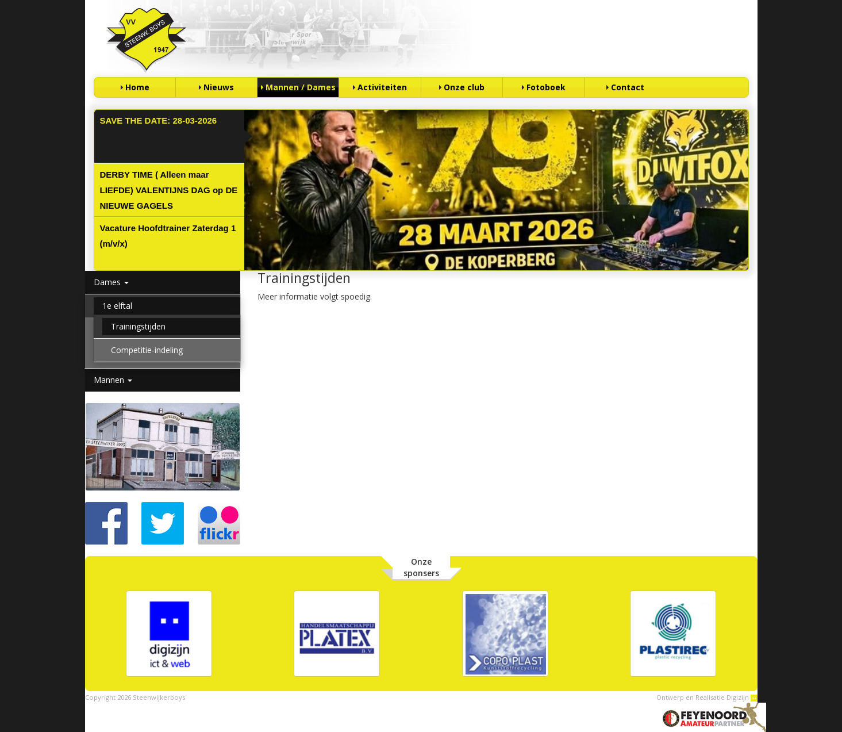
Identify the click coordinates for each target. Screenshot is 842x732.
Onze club (464, 87)
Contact (627, 87)
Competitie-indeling (147, 349)
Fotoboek (546, 87)
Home (137, 87)
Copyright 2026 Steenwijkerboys (135, 697)
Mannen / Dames (301, 87)
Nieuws (218, 87)
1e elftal (117, 305)
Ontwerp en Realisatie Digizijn (707, 697)
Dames (111, 282)
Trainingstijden (138, 326)
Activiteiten (382, 87)
